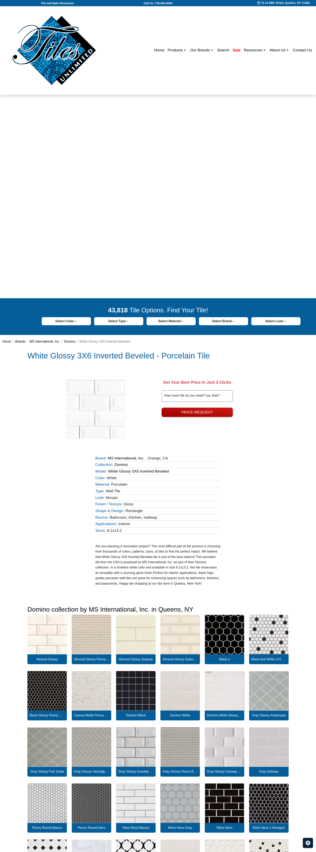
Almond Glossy (47, 659)
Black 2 (224, 659)
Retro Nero (224, 827)
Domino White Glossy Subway (224, 715)
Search (223, 50)
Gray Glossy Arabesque (269, 715)
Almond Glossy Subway (136, 659)
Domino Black (136, 715)
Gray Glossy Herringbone (91, 771)
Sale (237, 50)
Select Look (274, 321)
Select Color (65, 321)
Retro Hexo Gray (180, 827)
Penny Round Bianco (47, 827)
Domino (69, 341)
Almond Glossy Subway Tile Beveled (180, 659)
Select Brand (222, 321)
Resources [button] (253, 50)
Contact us (302, 50)
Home (159, 50)
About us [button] (278, 50)
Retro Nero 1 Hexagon (269, 827)
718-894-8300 (163, 3)
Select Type (117, 321)
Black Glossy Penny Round (47, 715)
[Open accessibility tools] (308, 843)
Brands (20, 341)
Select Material (170, 321)
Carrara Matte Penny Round (91, 715)
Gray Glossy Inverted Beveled (135, 771)
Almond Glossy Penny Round (91, 659)
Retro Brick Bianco (136, 827)
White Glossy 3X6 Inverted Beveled (138, 471)
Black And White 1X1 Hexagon (268, 659)
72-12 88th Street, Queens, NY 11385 (285, 2)
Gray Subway (269, 771)
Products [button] (175, 50)
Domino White (180, 715)
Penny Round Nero (91, 827)
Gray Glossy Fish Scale (47, 771)
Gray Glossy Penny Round (180, 771)
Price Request (197, 412)
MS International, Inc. (44, 341)
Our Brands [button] (200, 50)
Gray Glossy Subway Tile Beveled (224, 771)
